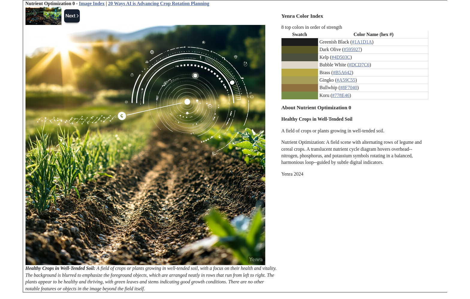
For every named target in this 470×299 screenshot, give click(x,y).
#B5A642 (342, 72)
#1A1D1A (362, 41)
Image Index (92, 3)
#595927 (352, 49)
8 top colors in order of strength (311, 27)
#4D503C (341, 57)
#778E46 (341, 95)
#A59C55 (346, 80)
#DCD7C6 (359, 64)
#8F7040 (348, 87)
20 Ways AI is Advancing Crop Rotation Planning (158, 3)
